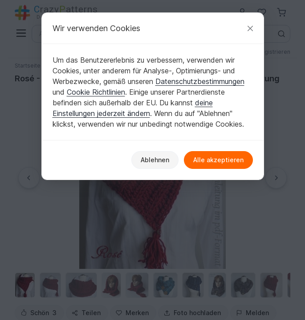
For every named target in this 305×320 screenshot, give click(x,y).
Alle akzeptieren (218, 160)
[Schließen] (250, 28)
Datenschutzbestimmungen (199, 81)
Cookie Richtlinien (96, 92)
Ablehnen (155, 160)
